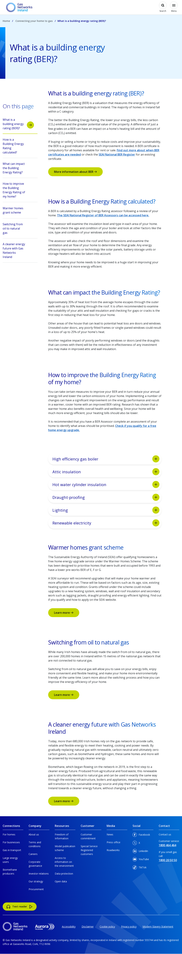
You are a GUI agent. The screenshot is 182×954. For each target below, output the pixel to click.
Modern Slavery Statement (158, 926)
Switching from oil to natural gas (18, 228)
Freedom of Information (61, 836)
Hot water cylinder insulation (105, 484)
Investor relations (39, 873)
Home (6, 21)
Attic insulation (105, 471)
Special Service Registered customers (89, 850)
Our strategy (36, 881)
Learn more (63, 613)
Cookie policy (107, 926)
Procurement (36, 889)
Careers (33, 854)
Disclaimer (88, 926)
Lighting (105, 510)
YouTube (141, 860)
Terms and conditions (35, 844)
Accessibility (69, 926)
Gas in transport (12, 850)
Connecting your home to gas (34, 21)
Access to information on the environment (64, 861)
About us (34, 834)
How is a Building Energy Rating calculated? (18, 146)
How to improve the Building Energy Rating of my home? (18, 190)
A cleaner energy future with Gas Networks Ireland (18, 250)
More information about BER (75, 172)
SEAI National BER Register (117, 154)
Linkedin (140, 851)
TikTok (139, 868)
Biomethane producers (10, 871)
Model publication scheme (65, 848)
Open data (61, 881)
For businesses (11, 842)
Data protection (64, 873)
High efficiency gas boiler (105, 458)
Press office (113, 842)
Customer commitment (88, 836)
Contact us (165, 834)
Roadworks (113, 850)
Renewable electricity (105, 522)
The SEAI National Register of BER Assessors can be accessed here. (103, 215)
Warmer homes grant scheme (18, 210)
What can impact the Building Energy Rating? (18, 168)
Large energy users (10, 860)
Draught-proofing (105, 497)
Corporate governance (35, 863)
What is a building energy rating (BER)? (18, 124)
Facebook (141, 835)
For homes (9, 834)
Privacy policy (128, 926)
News (110, 834)
